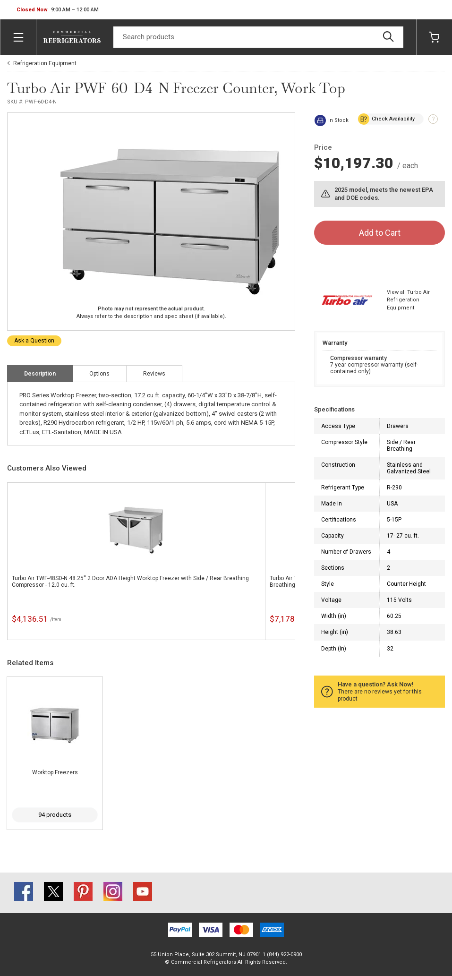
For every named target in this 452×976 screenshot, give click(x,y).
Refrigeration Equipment (45, 63)
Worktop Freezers (55, 772)
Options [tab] (99, 373)
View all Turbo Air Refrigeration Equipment (408, 300)
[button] (58, 9)
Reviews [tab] (154, 373)
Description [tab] (40, 373)
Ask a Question (34, 340)
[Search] (258, 37)
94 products (54, 814)
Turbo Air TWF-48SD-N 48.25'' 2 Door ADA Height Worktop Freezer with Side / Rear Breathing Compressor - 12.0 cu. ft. (130, 581)
